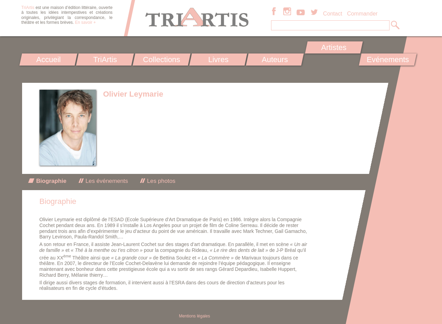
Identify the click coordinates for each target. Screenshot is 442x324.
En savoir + (85, 22)
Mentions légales (194, 316)
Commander (362, 13)
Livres (218, 59)
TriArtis (105, 59)
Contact (332, 13)
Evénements (388, 59)
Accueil (48, 59)
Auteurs (275, 59)
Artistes (334, 47)
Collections (161, 59)
